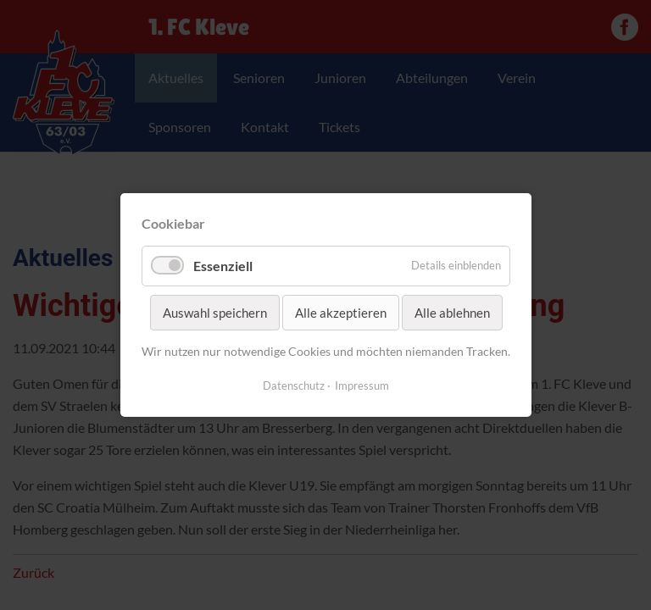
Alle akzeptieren (340, 312)
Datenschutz (294, 385)
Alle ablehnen (451, 312)
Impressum (362, 385)
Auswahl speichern (214, 312)
